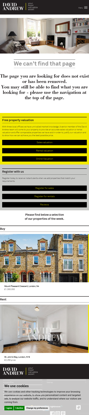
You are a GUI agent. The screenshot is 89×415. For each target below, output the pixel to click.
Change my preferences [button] (37, 408)
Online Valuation (44, 159)
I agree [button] (9, 408)
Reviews (44, 205)
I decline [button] (19, 408)
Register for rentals (44, 196)
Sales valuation (44, 142)
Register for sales (44, 188)
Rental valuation (44, 151)
